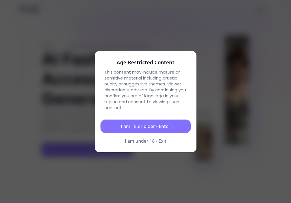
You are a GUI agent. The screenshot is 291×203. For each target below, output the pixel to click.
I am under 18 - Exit (145, 141)
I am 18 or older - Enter (145, 126)
